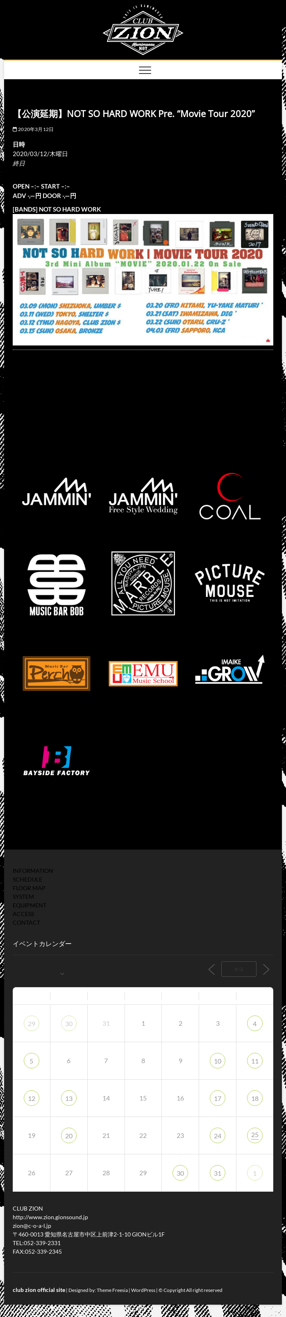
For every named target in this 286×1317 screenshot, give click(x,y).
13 (69, 1098)
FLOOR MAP (29, 887)
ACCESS (23, 913)
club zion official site (39, 1289)
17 (217, 1098)
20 (69, 1136)
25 (255, 1134)
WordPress (143, 1290)
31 (217, 1173)
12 (31, 1098)
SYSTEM (23, 896)
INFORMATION (33, 870)
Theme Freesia (112, 1290)
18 (255, 1098)
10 (217, 1061)
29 (31, 1023)
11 (255, 1061)
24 (217, 1136)
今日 (239, 969)
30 (69, 1023)
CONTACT (26, 922)
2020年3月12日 (33, 129)
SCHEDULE (27, 879)
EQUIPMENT (29, 905)
